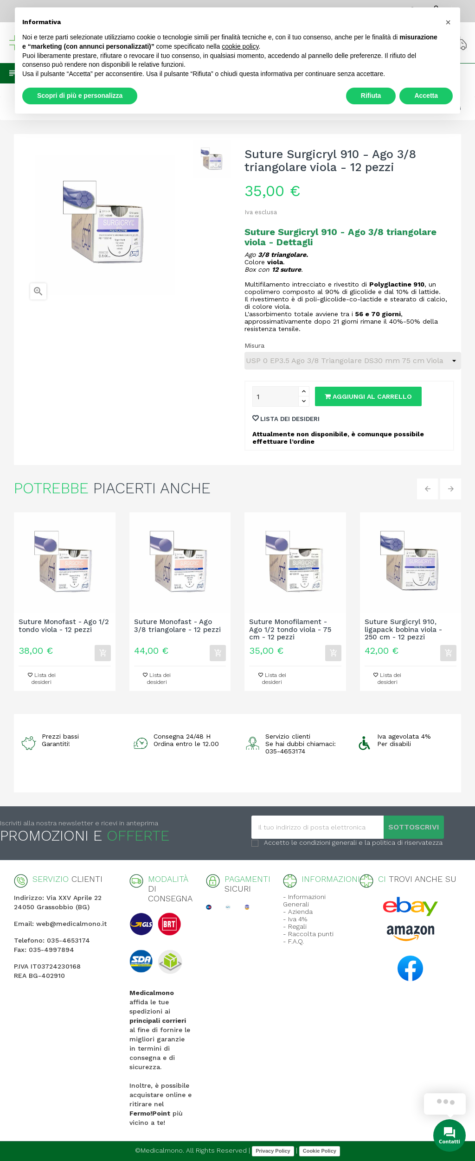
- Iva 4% (295, 919)
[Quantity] (275, 396)
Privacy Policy (273, 1151)
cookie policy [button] (240, 46)
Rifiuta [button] (371, 95)
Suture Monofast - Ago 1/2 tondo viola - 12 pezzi (64, 626)
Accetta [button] (426, 95)
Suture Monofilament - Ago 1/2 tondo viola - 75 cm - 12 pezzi (290, 629)
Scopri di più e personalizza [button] (79, 95)
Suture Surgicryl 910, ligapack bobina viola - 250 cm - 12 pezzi (403, 629)
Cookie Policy (319, 1151)
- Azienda (298, 911)
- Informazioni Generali (304, 900)
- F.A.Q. (293, 941)
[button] (448, 22)
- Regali (295, 926)
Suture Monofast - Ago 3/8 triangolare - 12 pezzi (177, 626)
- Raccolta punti (308, 934)
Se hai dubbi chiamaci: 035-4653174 (300, 747)
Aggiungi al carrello (368, 396)
